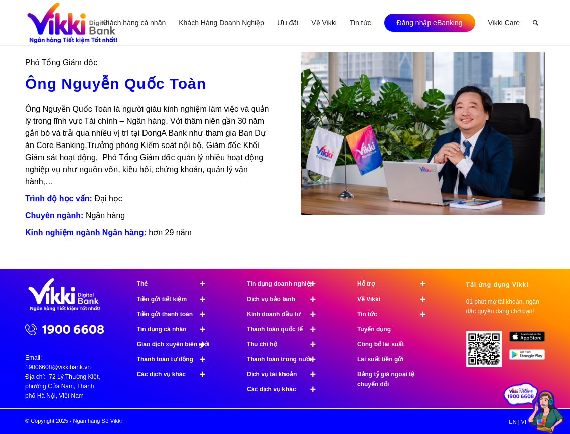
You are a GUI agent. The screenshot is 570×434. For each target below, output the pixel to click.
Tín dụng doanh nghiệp (285, 284)
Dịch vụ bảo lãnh (285, 299)
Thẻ (175, 284)
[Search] (535, 22)
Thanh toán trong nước (285, 359)
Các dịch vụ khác (175, 374)
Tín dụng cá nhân (175, 329)
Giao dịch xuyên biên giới (175, 344)
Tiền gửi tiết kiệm (175, 299)
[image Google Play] (530, 358)
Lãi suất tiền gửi (380, 359)
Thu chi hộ (285, 344)
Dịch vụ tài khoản (285, 374)
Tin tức (396, 314)
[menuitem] (133, 22)
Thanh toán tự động (175, 359)
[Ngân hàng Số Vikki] (72, 22)
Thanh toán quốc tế (285, 329)
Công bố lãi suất (380, 344)
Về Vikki (396, 299)
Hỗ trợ (396, 284)
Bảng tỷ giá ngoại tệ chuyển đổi (385, 379)
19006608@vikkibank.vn (58, 367)
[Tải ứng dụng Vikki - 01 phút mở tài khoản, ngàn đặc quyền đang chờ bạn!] (487, 352)
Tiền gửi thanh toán (175, 314)
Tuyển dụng (374, 329)
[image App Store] (530, 340)
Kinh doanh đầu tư (285, 314)
